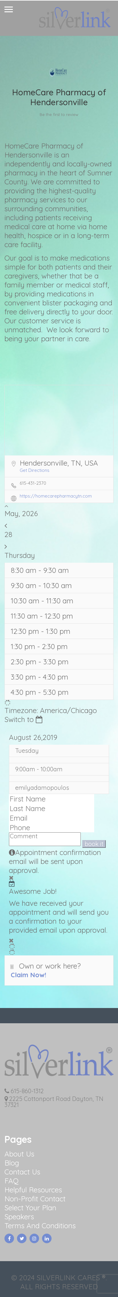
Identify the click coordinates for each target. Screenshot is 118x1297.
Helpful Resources (33, 1189)
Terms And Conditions (40, 1225)
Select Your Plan (30, 1207)
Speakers (19, 1216)
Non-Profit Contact (35, 1198)
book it (94, 844)
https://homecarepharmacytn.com (56, 496)
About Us (19, 1153)
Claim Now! (28, 975)
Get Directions (34, 470)
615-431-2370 (33, 483)
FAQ (11, 1180)
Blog (11, 1162)
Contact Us (22, 1171)
